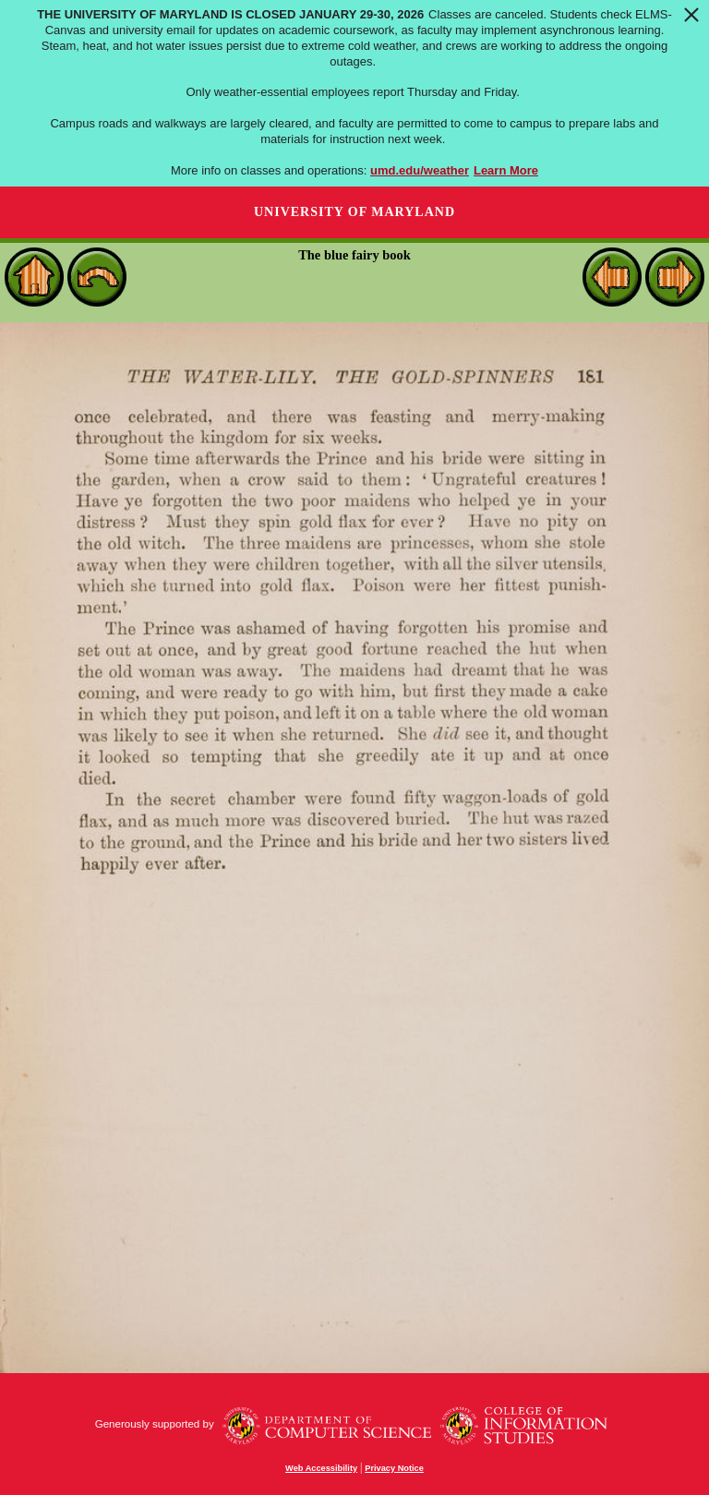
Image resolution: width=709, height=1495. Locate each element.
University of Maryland (354, 212)
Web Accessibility (321, 1468)
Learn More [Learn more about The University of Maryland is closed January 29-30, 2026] (506, 170)
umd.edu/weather (419, 170)
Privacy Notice (394, 1468)
